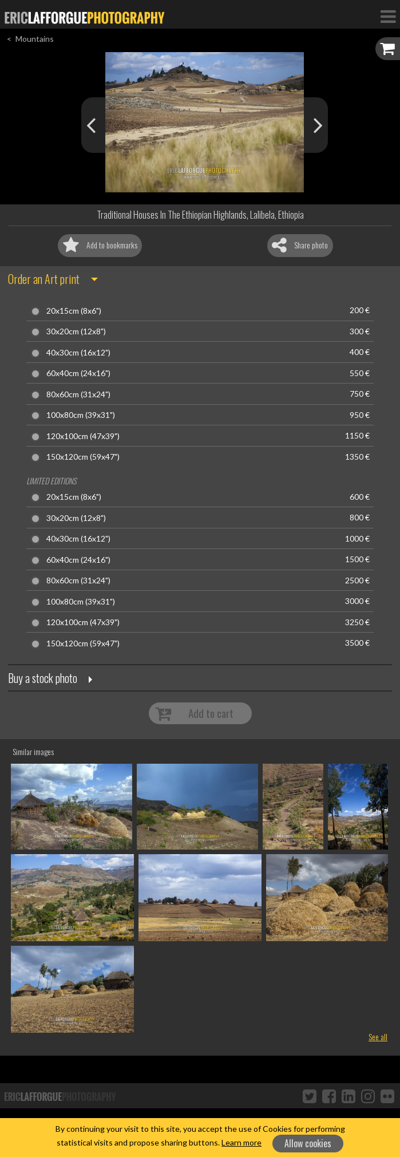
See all (378, 1036)
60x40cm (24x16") (78, 373)
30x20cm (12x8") (76, 331)
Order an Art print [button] (44, 278)
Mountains (34, 39)
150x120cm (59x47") (83, 456)
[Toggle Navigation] (388, 16)
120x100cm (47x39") (83, 436)
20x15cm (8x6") (73, 310)
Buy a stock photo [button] (42, 677)
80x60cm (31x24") (78, 394)
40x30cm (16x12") (78, 352)
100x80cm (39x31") (80, 415)
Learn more (241, 1142)
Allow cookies (307, 1143)
